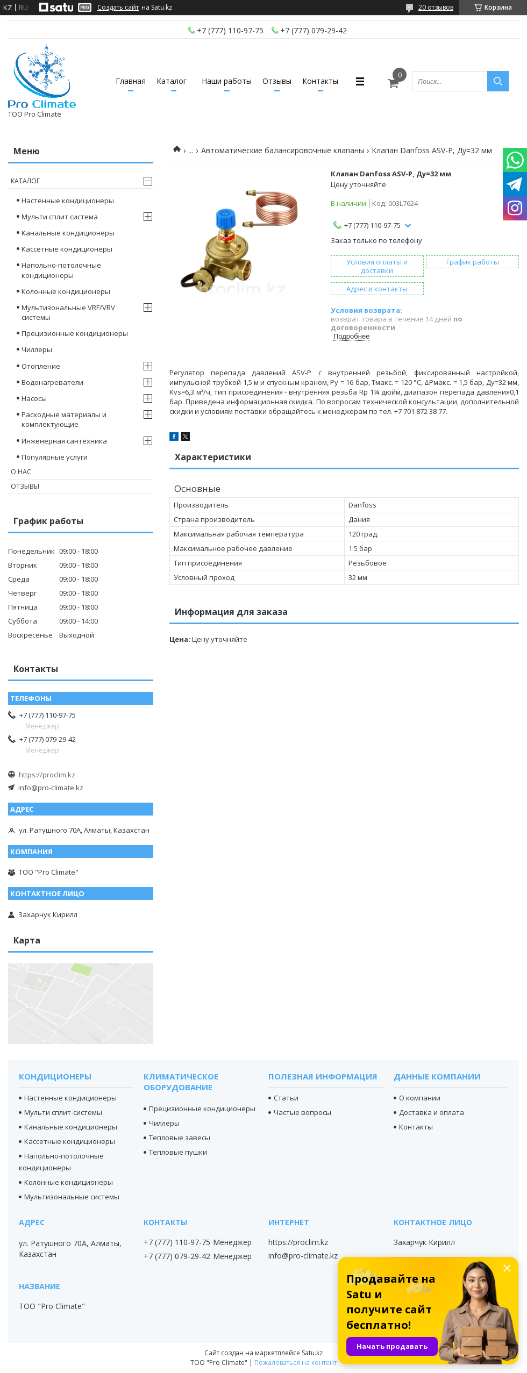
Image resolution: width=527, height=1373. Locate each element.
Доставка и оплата (431, 1112)
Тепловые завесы (179, 1137)
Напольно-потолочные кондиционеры (61, 270)
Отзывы (276, 81)
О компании (419, 1098)
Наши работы (227, 81)
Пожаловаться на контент (295, 1362)
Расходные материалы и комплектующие (64, 419)
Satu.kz (312, 1352)
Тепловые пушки (178, 1152)
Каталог (171, 81)
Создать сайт (118, 7)
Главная (131, 81)
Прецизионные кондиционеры (75, 333)
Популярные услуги (55, 457)
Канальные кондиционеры (68, 233)
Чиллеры (37, 349)
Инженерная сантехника (64, 441)
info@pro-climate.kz (50, 787)
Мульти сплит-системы (63, 1112)
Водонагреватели (52, 382)
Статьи (286, 1098)
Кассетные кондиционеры (67, 249)
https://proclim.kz (47, 774)
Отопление (41, 366)
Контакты (320, 81)
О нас (21, 471)
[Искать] (498, 81)
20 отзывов (435, 7)
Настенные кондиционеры (68, 200)
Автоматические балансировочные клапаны (282, 150)
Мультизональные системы (71, 1197)
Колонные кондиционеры (66, 291)
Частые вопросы (302, 1112)
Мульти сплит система (60, 216)
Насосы (34, 398)
